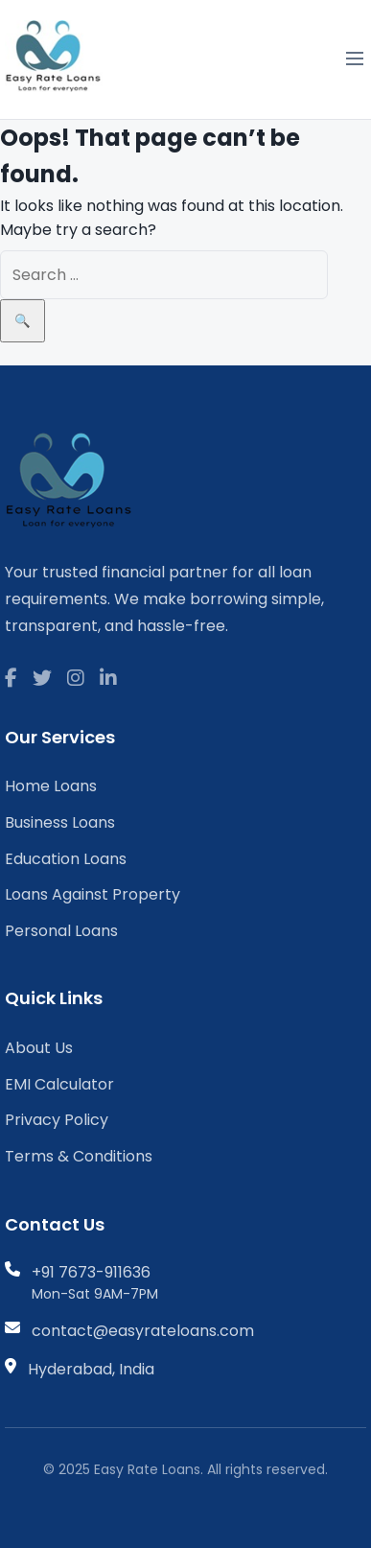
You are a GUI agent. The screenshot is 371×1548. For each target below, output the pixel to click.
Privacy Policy (56, 1120)
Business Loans (60, 822)
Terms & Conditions (78, 1156)
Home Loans (51, 786)
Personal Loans (61, 931)
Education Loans (66, 859)
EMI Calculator (59, 1084)
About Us (39, 1048)
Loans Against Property (92, 894)
